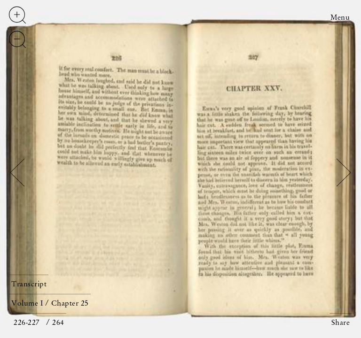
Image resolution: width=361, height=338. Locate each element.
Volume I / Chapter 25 (50, 303)
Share (340, 323)
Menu (340, 18)
